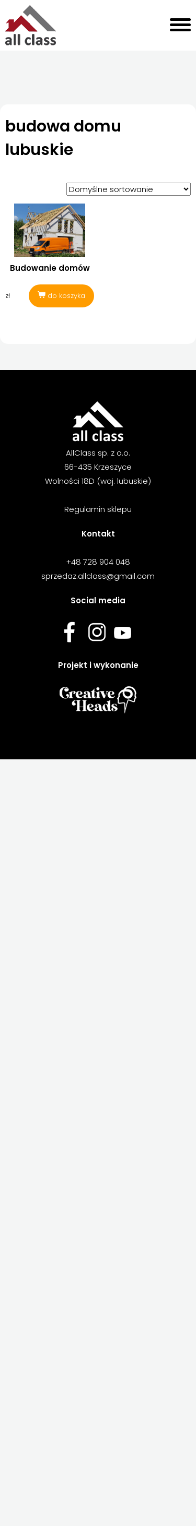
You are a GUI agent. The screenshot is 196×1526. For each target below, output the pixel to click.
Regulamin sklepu (98, 509)
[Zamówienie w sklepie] (128, 189)
